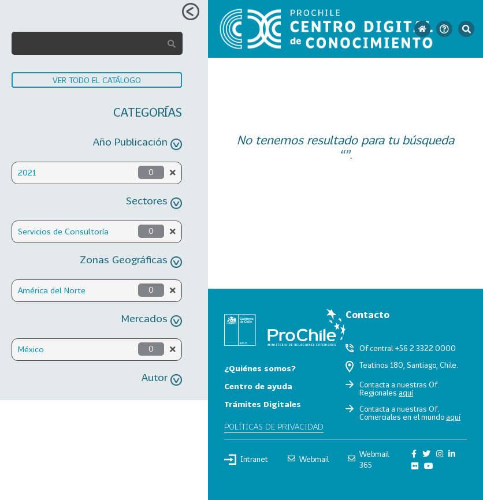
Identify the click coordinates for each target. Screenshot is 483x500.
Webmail (308, 459)
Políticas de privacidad (274, 426)
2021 (27, 172)
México (31, 349)
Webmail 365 (368, 459)
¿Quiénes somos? (260, 368)
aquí (406, 392)
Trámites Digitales (262, 404)
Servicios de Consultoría (63, 231)
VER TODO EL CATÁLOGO (97, 80)
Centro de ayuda (258, 386)
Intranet (246, 459)
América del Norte (52, 290)
